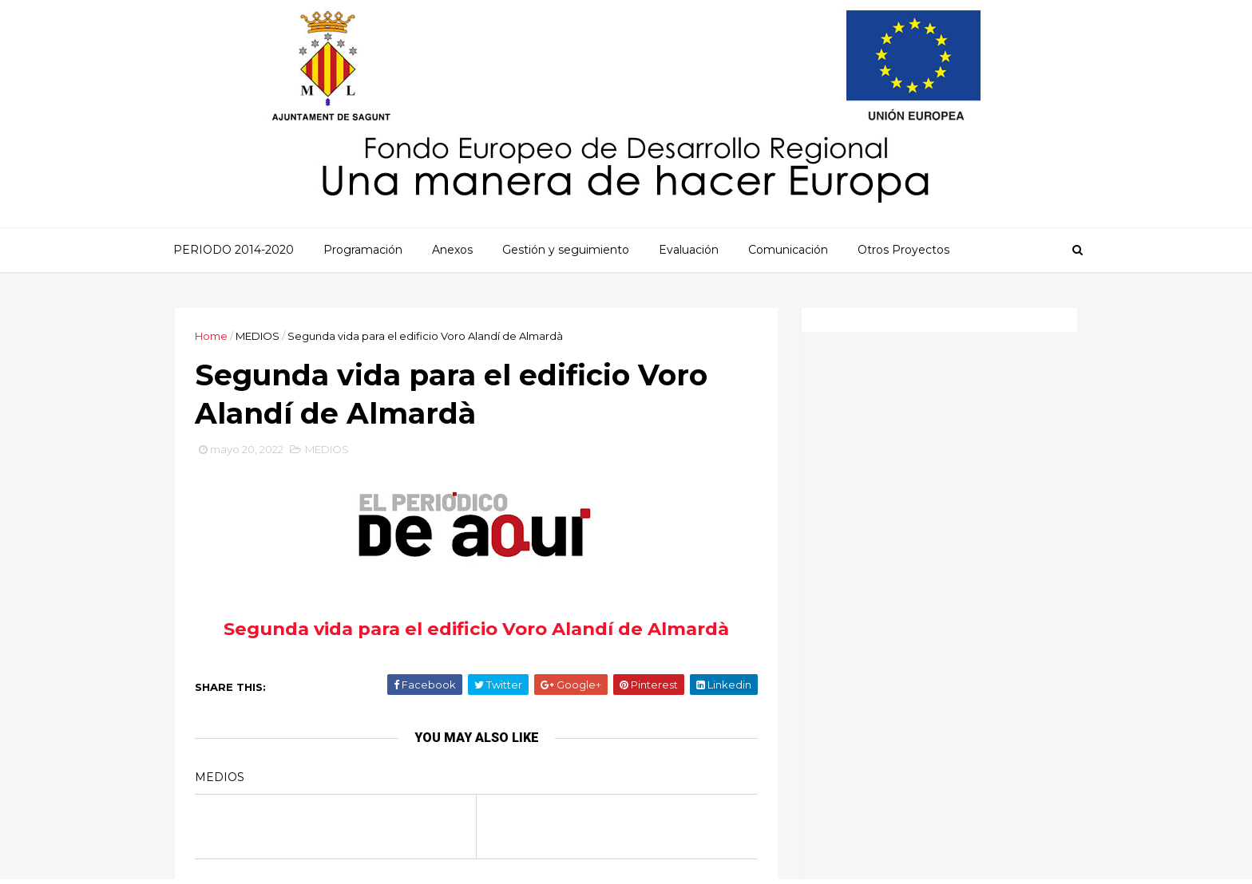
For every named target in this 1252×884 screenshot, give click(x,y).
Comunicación (788, 250)
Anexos (452, 250)
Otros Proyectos (903, 250)
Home (211, 336)
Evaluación (689, 250)
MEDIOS (257, 336)
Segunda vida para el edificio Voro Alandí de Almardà (476, 629)
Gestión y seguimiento (565, 250)
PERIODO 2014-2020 (233, 250)
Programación (362, 250)
